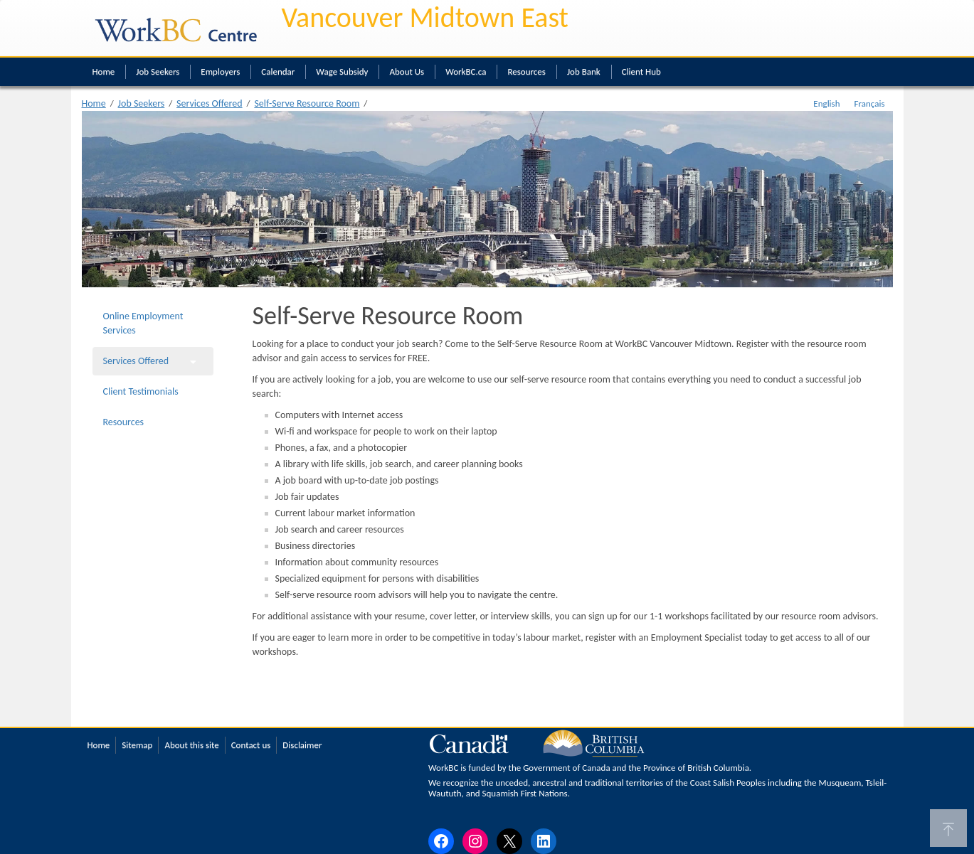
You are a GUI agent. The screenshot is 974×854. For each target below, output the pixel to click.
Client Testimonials (141, 391)
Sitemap (137, 745)
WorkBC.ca (465, 71)
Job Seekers (157, 71)
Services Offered (209, 103)
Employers (220, 71)
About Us (406, 71)
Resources (526, 71)
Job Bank (583, 71)
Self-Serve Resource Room (306, 103)
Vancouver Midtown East (425, 17)
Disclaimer (302, 745)
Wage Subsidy (342, 71)
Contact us (251, 745)
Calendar (278, 71)
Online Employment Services (143, 323)
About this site (191, 745)
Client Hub (641, 71)
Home (103, 71)
